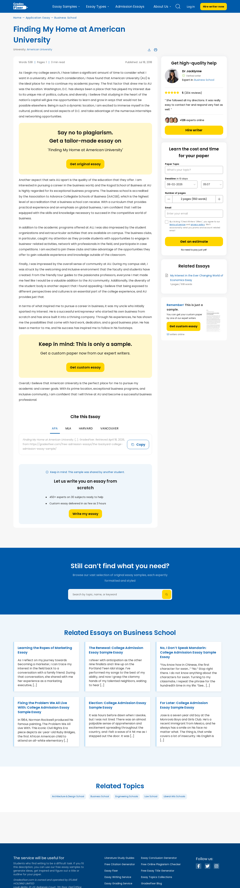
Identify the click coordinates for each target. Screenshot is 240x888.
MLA (68, 428)
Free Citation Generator (120, 864)
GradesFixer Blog (151, 883)
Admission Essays (129, 6)
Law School (151, 796)
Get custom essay (85, 367)
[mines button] (168, 199)
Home (17, 18)
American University (39, 49)
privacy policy (198, 224)
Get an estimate (194, 241)
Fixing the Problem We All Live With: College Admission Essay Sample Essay (43, 707)
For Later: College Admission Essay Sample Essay (184, 705)
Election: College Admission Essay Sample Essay (117, 705)
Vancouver (109, 428)
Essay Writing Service (118, 877)
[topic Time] (212, 184)
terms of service (178, 224)
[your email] (194, 214)
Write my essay (85, 513)
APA (55, 428)
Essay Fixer (111, 871)
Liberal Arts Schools (174, 796)
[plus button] (219, 199)
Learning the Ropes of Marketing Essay (45, 650)
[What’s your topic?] (194, 170)
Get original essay (85, 164)
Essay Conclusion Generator (159, 858)
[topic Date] (181, 184)
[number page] (194, 199)
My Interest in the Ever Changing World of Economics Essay (196, 278)
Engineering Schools (126, 796)
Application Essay (38, 18)
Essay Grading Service (118, 883)
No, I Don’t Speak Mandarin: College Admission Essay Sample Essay (188, 652)
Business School (65, 18)
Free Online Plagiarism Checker (161, 864)
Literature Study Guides (119, 858)
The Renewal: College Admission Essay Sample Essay (116, 650)
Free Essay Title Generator (157, 871)
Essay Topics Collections (156, 877)
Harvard (86, 428)
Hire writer (193, 130)
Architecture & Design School (68, 796)
